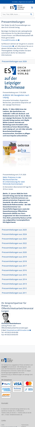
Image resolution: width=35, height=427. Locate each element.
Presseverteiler (6, 46)
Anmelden (15, 2)
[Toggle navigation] (4, 7)
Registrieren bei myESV (25, 2)
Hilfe (2, 425)
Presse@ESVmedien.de (9, 40)
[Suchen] (15, 14)
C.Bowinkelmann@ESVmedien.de (17, 330)
